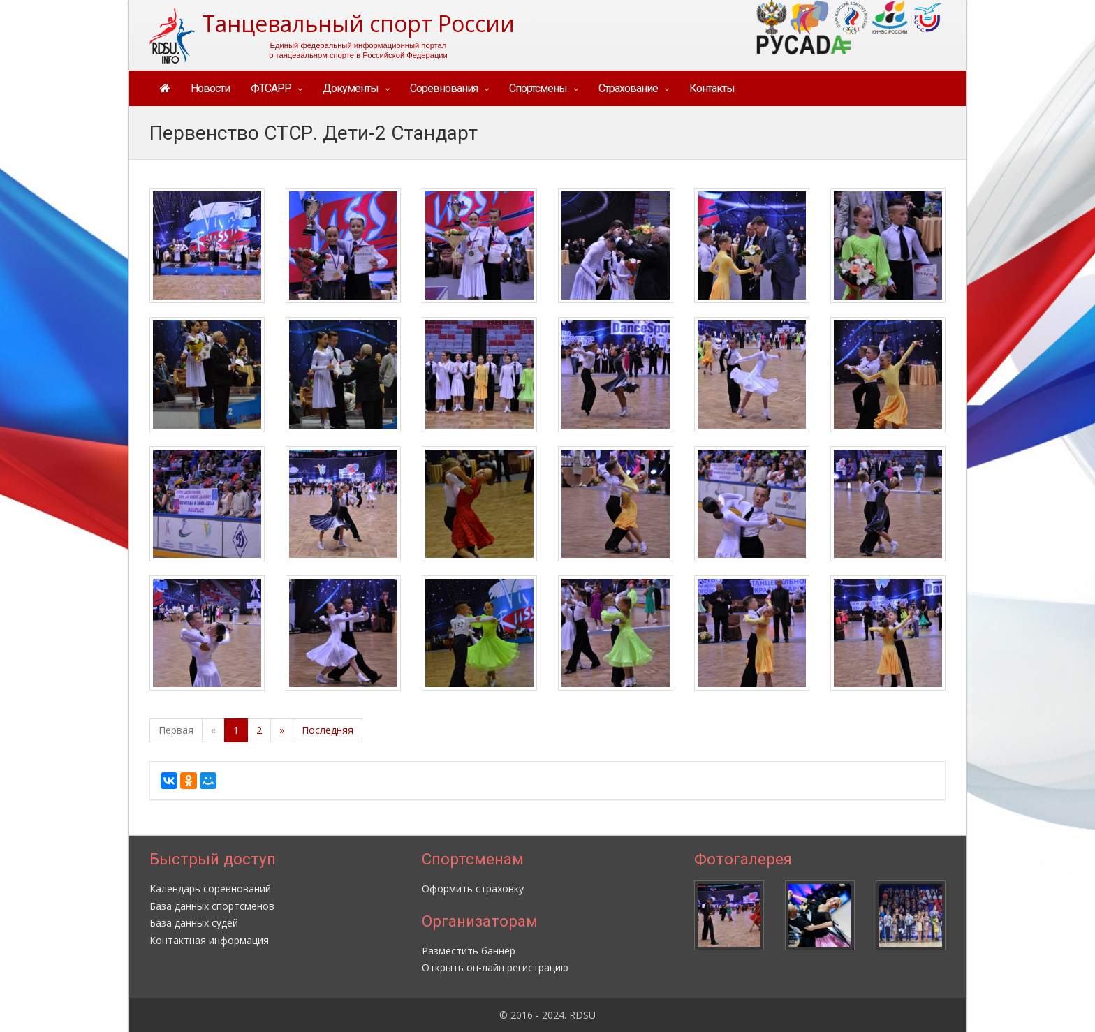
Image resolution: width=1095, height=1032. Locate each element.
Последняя (327, 730)
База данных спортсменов (211, 906)
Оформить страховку (473, 888)
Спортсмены (538, 88)
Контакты (712, 88)
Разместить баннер (468, 950)
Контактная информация (209, 940)
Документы (351, 88)
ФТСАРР (271, 88)
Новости (210, 88)
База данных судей (193, 922)
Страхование (628, 88)
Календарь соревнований (210, 888)
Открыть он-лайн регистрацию (495, 967)
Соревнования (444, 88)
